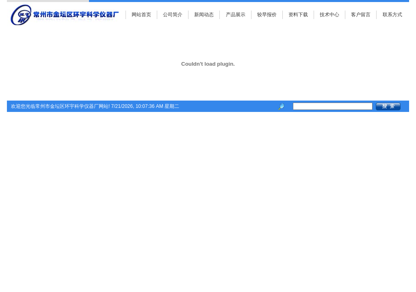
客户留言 (360, 14)
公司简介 (172, 14)
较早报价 (267, 14)
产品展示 (235, 14)
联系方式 (392, 14)
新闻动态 (204, 14)
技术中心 (329, 14)
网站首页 (141, 14)
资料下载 (298, 14)
